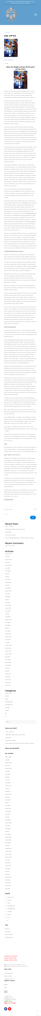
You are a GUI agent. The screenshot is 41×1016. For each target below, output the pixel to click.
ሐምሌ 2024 (7, 571)
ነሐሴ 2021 (7, 593)
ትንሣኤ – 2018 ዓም (9, 526)
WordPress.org (8, 937)
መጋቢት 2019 (8, 651)
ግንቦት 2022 (7, 579)
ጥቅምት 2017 (8, 674)
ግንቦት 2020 (7, 631)
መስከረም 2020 (8, 619)
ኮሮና (6, 713)
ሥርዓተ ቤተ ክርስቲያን (8, 973)
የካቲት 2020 (7, 639)
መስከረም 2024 (8, 565)
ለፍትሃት (6, 990)
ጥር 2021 (7, 613)
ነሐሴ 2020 (7, 622)
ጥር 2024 (7, 576)
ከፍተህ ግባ (7, 928)
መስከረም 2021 (8, 591)
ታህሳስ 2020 (7, 616)
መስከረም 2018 (8, 653)
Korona (7, 696)
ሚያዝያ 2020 (8, 633)
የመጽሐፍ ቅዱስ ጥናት (8, 979)
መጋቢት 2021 (8, 608)
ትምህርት (7, 710)
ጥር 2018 (7, 668)
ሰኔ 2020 (7, 628)
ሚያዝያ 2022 (8, 582)
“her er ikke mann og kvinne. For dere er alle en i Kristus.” (19, 537)
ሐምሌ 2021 (7, 596)
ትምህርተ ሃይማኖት (8, 976)
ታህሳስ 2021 (7, 588)
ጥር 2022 (7, 585)
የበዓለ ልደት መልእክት (8, 509)
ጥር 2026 (7, 556)
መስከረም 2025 (8, 559)
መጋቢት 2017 (8, 682)
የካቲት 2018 (7, 665)
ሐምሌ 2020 (7, 625)
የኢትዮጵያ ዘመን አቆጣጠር (10, 535)
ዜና (5, 716)
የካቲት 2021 (7, 611)
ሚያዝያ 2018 (8, 662)
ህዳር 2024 (7, 562)
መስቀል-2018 (8, 532)
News (11, 60)
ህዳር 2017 (7, 671)
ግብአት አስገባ (7, 931)
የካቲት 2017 (7, 685)
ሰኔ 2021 (7, 599)
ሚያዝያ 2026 (8, 553)
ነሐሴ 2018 (7, 656)
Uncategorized (8, 701)
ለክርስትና (6, 984)
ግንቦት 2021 (7, 602)
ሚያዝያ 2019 (8, 648)
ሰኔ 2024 (7, 573)
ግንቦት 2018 (7, 659)
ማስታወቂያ (7, 707)
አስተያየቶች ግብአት (9, 934)
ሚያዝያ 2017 (8, 679)
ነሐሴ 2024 (7, 568)
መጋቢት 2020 (8, 636)
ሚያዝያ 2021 (8, 605)
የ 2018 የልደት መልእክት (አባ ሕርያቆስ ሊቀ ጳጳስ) (15, 529)
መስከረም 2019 (8, 645)
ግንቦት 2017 (7, 676)
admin (6, 63)
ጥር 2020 (7, 642)
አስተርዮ (35, 509)
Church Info (7, 60)
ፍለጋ (6, 514)
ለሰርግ (5, 987)
